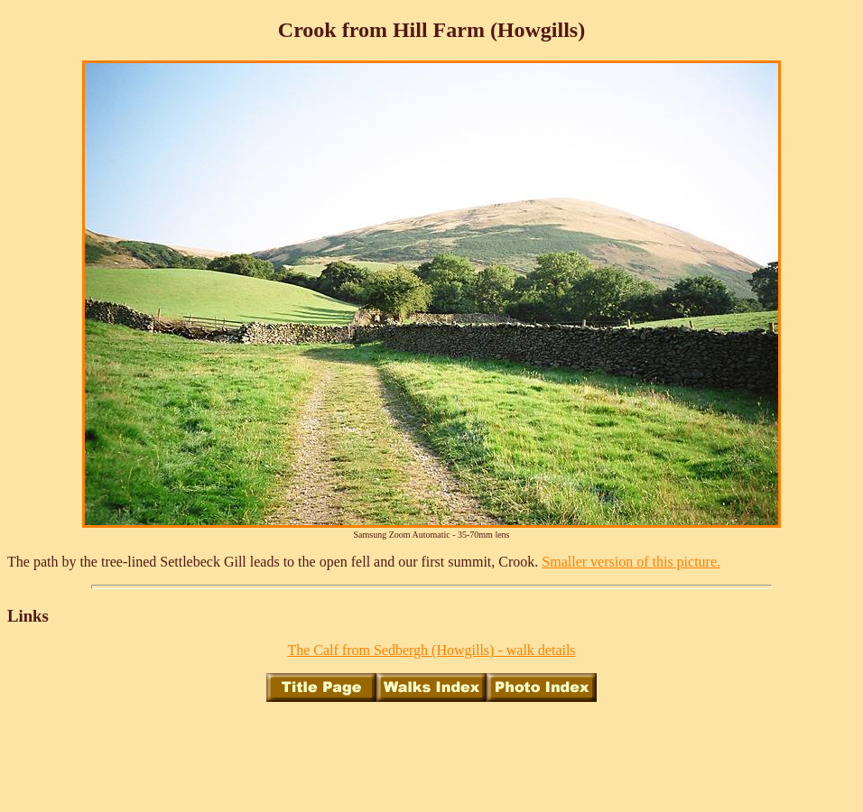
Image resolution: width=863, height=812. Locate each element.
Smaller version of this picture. (631, 561)
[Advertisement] (431, 757)
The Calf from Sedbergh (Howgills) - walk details (431, 650)
